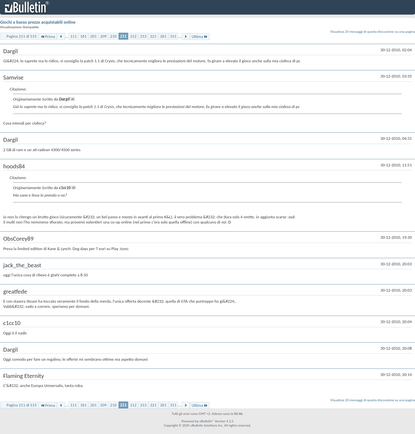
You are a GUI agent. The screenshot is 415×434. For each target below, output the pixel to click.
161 (83, 36)
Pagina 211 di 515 (21, 36)
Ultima (200, 36)
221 (153, 36)
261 (163, 36)
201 (93, 36)
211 (123, 36)
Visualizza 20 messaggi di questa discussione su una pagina (372, 32)
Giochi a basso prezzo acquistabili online (38, 22)
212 (133, 36)
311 (173, 36)
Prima (47, 36)
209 (103, 36)
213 (143, 36)
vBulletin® (206, 421)
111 (73, 36)
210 (113, 36)
